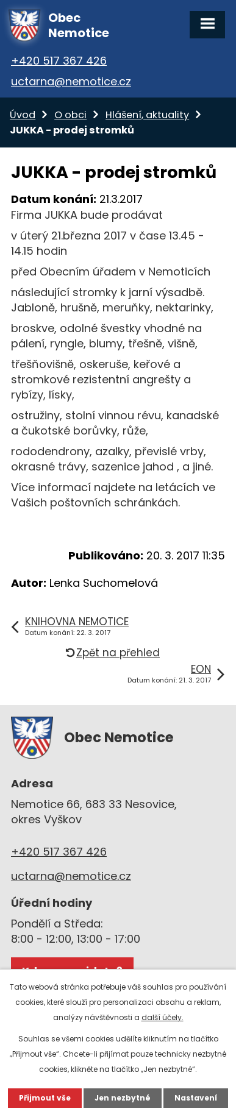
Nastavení (195, 1098)
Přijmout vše (45, 1098)
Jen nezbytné (123, 1098)
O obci (70, 115)
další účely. (162, 1017)
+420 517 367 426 (59, 60)
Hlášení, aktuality (147, 115)
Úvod (22, 115)
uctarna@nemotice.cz (71, 81)
